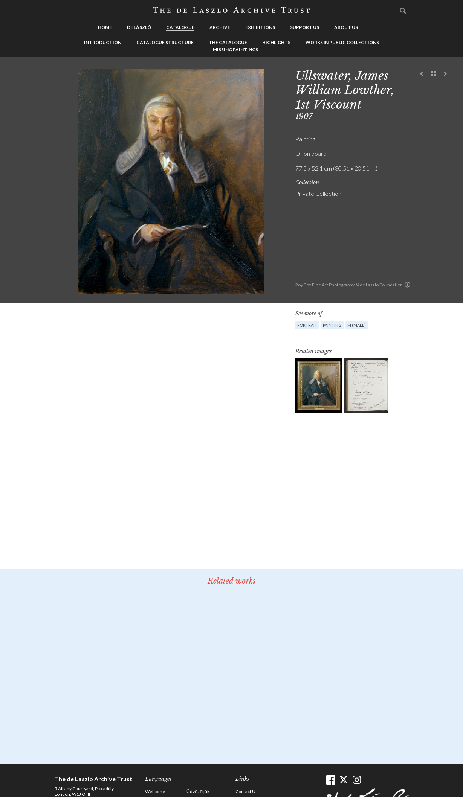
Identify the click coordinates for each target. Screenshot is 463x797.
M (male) (356, 325)
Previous (422, 74)
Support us (304, 27)
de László (139, 27)
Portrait (307, 325)
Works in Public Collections (342, 42)
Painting (332, 325)
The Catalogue (228, 42)
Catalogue (180, 27)
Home (105, 27)
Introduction (102, 42)
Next (445, 74)
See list (433, 74)
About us (346, 27)
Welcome (155, 791)
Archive (219, 27)
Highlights (276, 42)
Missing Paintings (235, 49)
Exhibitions (260, 27)
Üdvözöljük (197, 791)
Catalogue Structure (165, 42)
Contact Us (246, 791)
